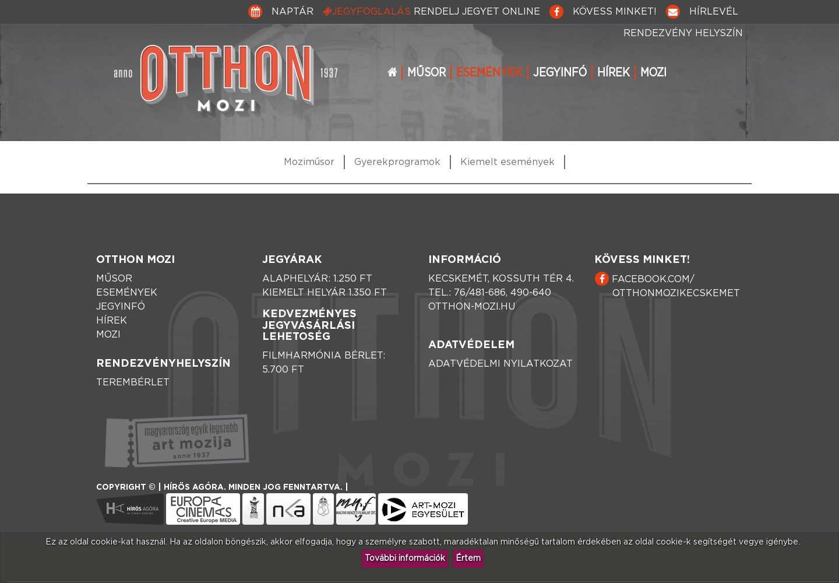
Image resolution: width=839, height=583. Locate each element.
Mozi (653, 72)
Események (489, 72)
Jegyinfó (560, 72)
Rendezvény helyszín (683, 33)
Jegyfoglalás (431, 11)
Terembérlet (133, 382)
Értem (468, 558)
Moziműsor (309, 162)
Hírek (613, 72)
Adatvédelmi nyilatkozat (500, 363)
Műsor (426, 72)
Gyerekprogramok (397, 162)
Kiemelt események (507, 162)
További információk (405, 558)
